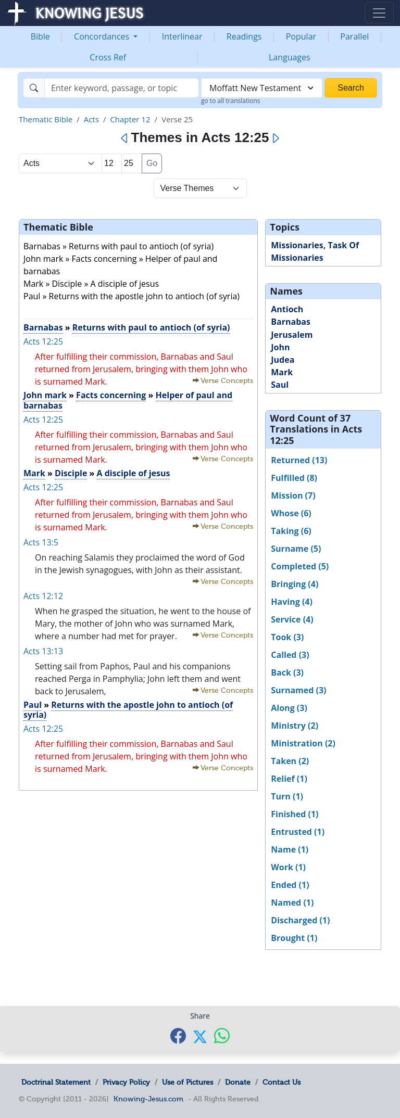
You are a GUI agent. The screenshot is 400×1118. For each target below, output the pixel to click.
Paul (32, 704)
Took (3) (287, 637)
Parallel (354, 36)
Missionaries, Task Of (315, 245)
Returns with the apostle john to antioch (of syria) (128, 709)
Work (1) (288, 867)
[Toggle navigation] (379, 13)
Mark (34, 473)
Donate (238, 1082)
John (280, 347)
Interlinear (182, 36)
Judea (282, 359)
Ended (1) (290, 885)
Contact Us (281, 1082)
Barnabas (43, 327)
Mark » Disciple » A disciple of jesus (91, 283)
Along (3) (289, 708)
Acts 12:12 (43, 596)
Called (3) (290, 654)
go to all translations (230, 100)
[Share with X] (200, 1036)
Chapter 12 (130, 119)
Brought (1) (294, 938)
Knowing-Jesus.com (148, 1099)
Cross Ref (108, 57)
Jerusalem (291, 334)
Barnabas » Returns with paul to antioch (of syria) (118, 246)
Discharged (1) (300, 920)
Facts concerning (111, 395)
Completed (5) (300, 566)
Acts (91, 119)
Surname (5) (296, 548)
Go (151, 163)
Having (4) (291, 601)
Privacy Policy (126, 1082)
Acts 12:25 (43, 341)
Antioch (287, 309)
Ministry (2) (294, 725)
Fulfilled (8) (294, 478)
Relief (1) (289, 778)
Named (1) (292, 902)
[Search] (121, 88)
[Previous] (124, 138)
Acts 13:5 (40, 542)
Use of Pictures (187, 1082)
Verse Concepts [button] (227, 381)
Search (351, 87)
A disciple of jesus (133, 473)
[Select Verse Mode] (200, 188)
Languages (289, 57)
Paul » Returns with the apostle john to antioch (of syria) (131, 296)
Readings (244, 36)
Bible (40, 36)
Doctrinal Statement (56, 1082)
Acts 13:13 (43, 651)
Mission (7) (293, 495)
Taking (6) (291, 531)
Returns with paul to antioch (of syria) (151, 327)
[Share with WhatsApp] (222, 1035)
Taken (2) (290, 761)
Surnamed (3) (298, 690)
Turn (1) (287, 796)
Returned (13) (299, 460)
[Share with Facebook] (178, 1035)
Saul (280, 384)
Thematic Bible (45, 119)
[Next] (275, 138)
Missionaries (297, 257)
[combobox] (261, 88)
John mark (45, 395)
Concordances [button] (102, 36)
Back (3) (287, 672)
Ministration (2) (303, 743)
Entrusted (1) (297, 831)
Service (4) (292, 619)
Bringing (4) (294, 584)
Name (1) (289, 849)
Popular (301, 36)
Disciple (71, 473)
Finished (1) (294, 814)
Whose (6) (291, 513)
